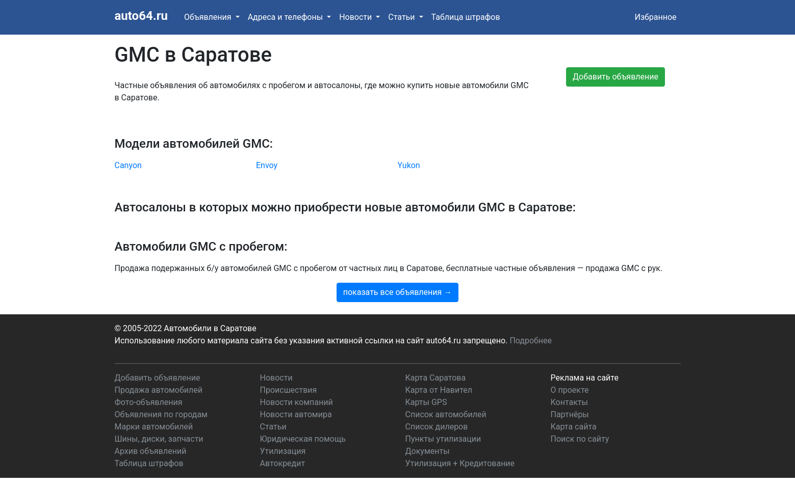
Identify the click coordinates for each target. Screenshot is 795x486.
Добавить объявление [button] (615, 77)
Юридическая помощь (303, 439)
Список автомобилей (445, 414)
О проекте (570, 390)
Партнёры (570, 414)
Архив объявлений (151, 451)
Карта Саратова (435, 378)
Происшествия (288, 390)
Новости (276, 378)
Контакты (569, 402)
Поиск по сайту (580, 439)
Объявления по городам (161, 414)
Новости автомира (296, 414)
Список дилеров (436, 426)
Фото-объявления (149, 402)
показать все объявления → (397, 292)
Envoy (266, 165)
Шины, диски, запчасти (159, 439)
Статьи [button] (402, 17)
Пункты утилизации (443, 439)
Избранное (655, 17)
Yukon (409, 165)
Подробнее (530, 340)
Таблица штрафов (465, 17)
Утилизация (283, 451)
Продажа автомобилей (158, 390)
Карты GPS (426, 402)
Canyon (128, 165)
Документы (427, 451)
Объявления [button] (209, 17)
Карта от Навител (439, 390)
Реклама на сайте (585, 378)
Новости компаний (296, 402)
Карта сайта (574, 426)
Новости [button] (356, 17)
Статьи (273, 426)
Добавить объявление (157, 378)
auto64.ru (141, 16)
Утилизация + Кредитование (460, 463)
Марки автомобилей (154, 426)
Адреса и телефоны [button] (286, 17)
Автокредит (282, 463)
